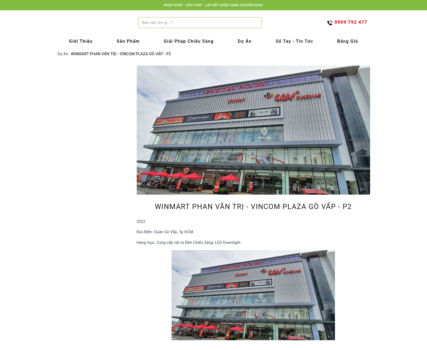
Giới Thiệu (81, 41)
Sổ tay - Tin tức (294, 41)
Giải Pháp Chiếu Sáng (189, 41)
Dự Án (245, 41)
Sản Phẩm (128, 41)
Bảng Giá (347, 41)
